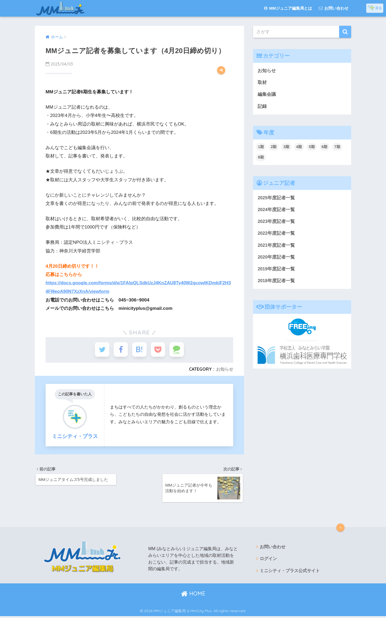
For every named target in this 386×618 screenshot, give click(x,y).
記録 (262, 106)
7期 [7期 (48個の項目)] (337, 147)
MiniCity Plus (201, 612)
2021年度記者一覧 (276, 246)
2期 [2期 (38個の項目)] (274, 147)
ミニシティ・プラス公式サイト (290, 573)
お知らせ (224, 370)
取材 (262, 82)
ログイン (268, 560)
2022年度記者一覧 (276, 234)
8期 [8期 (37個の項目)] (261, 158)
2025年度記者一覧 (276, 198)
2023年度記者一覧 (276, 222)
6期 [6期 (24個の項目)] (325, 147)
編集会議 (267, 94)
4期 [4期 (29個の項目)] (299, 147)
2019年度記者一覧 (276, 270)
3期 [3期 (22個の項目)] (286, 147)
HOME (193, 595)
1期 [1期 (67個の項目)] (261, 147)
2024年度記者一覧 (276, 210)
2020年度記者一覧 (276, 258)
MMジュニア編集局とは (288, 8)
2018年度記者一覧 (276, 282)
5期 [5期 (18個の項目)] (312, 147)
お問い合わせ (333, 8)
